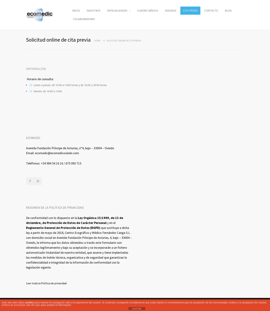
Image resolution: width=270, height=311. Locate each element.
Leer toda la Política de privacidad (46, 283)
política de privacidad (13, 305)
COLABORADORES (84, 19)
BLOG (228, 10)
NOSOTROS (93, 10)
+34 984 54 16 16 (52, 163)
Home (97, 40)
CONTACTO (211, 10)
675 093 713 (73, 163)
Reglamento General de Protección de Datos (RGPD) (63, 228)
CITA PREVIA (190, 10)
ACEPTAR (136, 309)
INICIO (76, 10)
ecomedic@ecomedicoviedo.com (57, 153)
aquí (37, 305)
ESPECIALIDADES (117, 10)
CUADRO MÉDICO (147, 10)
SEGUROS (170, 10)
